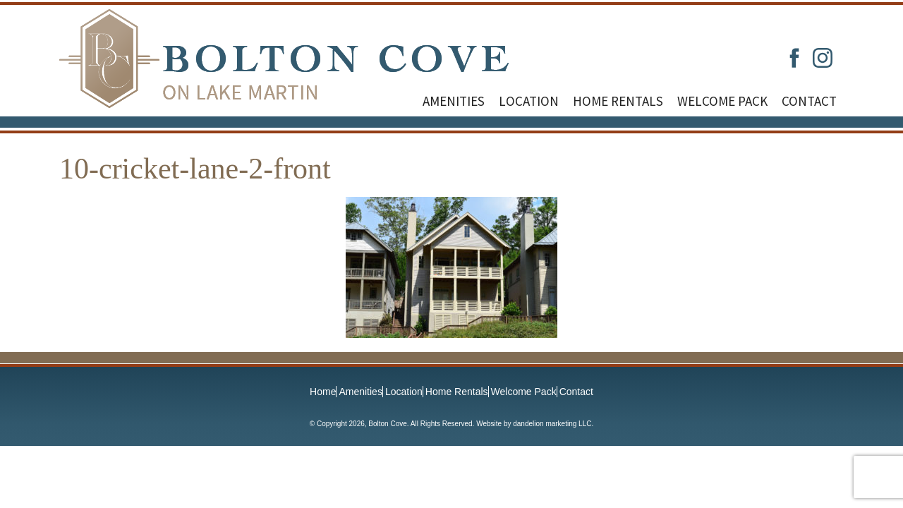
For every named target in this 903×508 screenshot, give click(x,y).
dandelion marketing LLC (552, 424)
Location (529, 100)
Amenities (454, 100)
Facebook (794, 58)
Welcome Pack (722, 100)
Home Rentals (618, 100)
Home (323, 391)
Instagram (822, 58)
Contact (809, 100)
